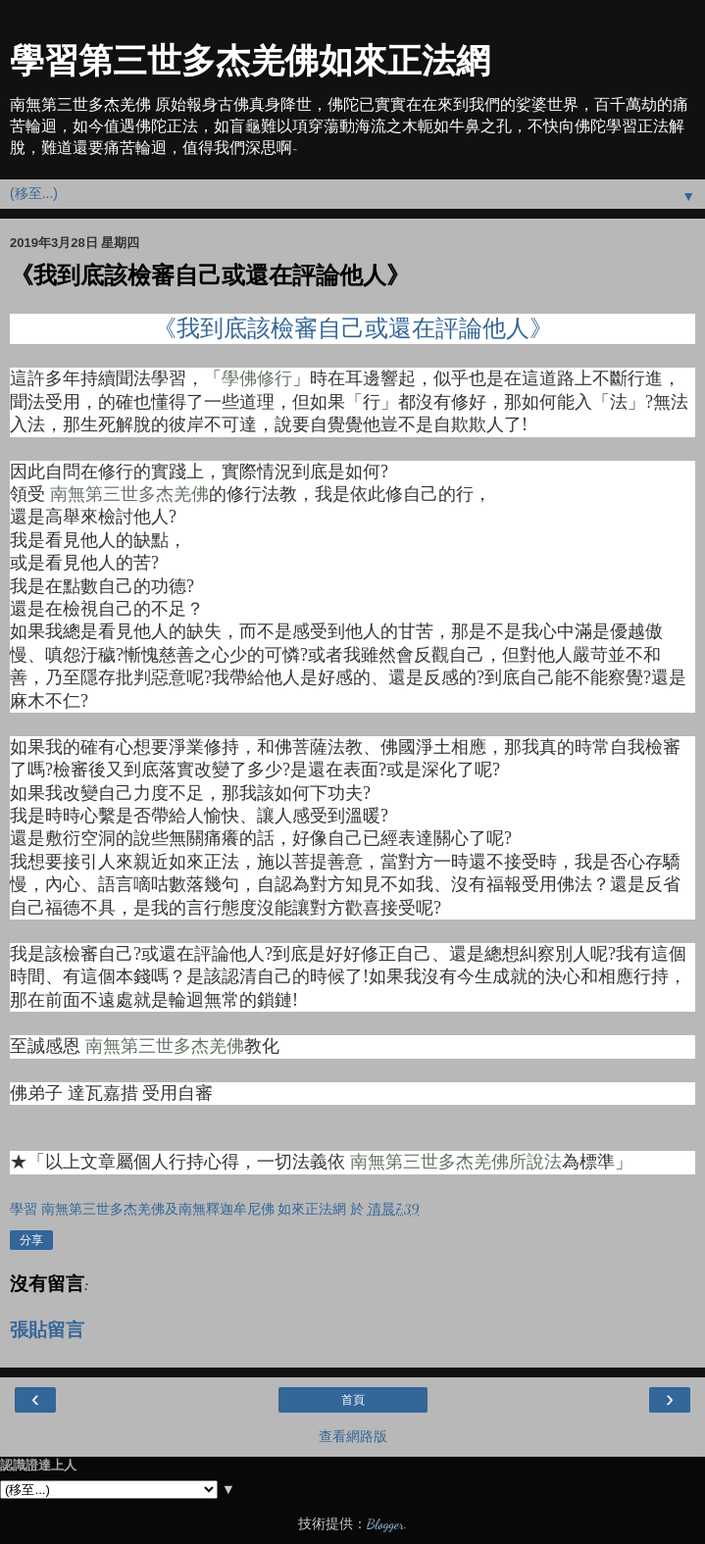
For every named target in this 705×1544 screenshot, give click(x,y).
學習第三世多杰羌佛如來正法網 (250, 60)
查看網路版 (353, 1436)
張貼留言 (47, 1330)
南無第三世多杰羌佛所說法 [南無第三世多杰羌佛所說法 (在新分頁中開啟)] (456, 1161)
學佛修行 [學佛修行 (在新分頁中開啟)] (257, 378)
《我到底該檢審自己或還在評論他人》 (353, 328)
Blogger (385, 1524)
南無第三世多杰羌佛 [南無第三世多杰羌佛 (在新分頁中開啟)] (129, 494)
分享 (31, 1240)
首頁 (353, 1400)
